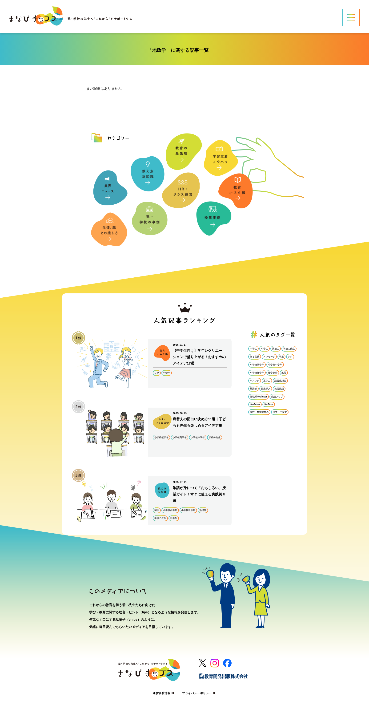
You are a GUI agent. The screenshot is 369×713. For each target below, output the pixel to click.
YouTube (268, 404)
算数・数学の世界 (259, 412)
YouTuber (255, 404)
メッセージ (269, 356)
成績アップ (277, 396)
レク (156, 373)
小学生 (264, 348)
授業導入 (265, 388)
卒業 (281, 356)
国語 (156, 510)
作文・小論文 (280, 412)
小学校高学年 (179, 437)
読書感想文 (280, 380)
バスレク (254, 380)
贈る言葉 (254, 356)
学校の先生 (215, 437)
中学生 (166, 373)
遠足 (283, 372)
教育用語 (279, 388)
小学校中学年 (198, 437)
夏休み (266, 380)
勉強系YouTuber (258, 396)
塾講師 (202, 510)
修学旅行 (272, 372)
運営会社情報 (164, 693)
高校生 (275, 348)
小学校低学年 (161, 437)
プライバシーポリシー (199, 693)
